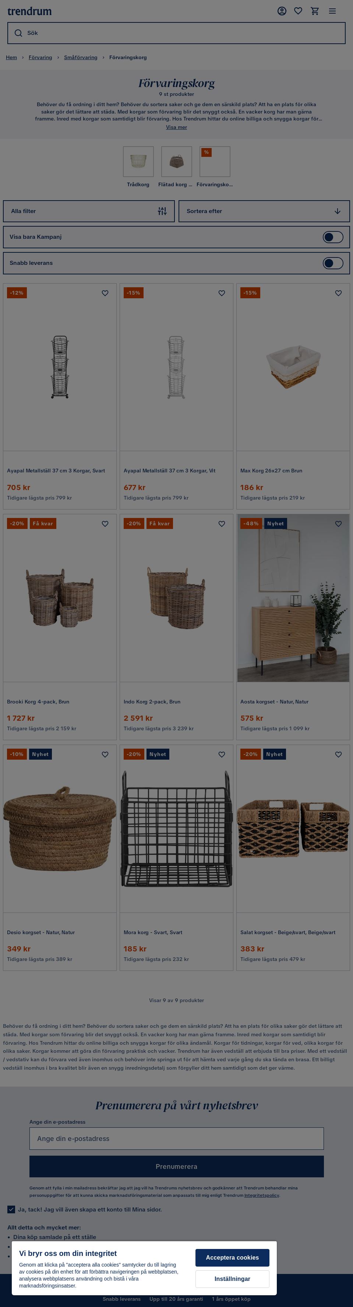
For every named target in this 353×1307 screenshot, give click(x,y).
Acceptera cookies (232, 1257)
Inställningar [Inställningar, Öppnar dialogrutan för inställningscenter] (232, 1279)
